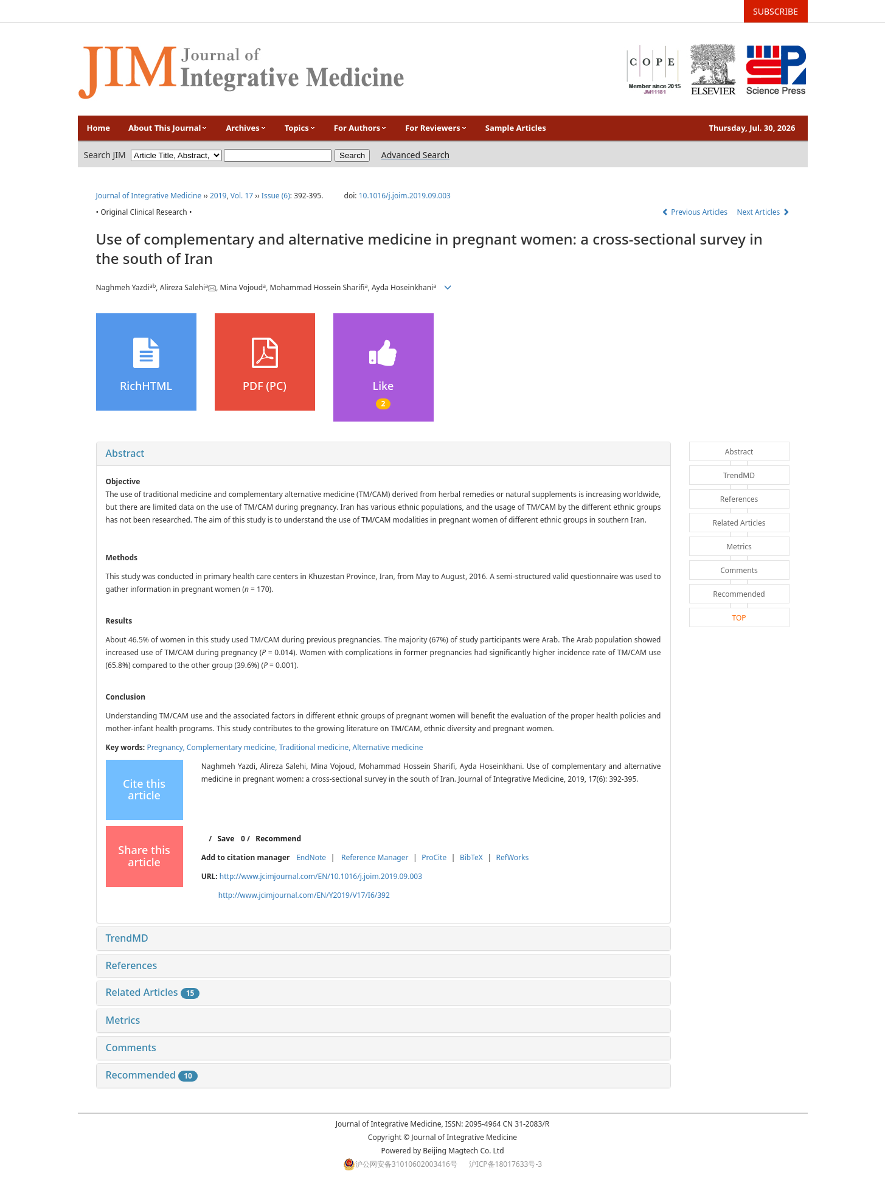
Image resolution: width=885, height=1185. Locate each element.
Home (99, 127)
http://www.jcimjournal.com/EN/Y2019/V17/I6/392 (304, 895)
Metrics (123, 1020)
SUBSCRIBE (775, 11)
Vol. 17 (242, 195)
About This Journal (167, 127)
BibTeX (471, 857)
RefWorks (512, 857)
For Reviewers (436, 127)
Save (225, 838)
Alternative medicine (388, 747)
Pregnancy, (166, 747)
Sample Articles (515, 127)
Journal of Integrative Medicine (149, 195)
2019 (218, 195)
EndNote (311, 857)
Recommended (152, 1075)
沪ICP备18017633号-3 (506, 1164)
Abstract (125, 453)
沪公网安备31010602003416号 (406, 1164)
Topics (300, 127)
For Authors (360, 127)
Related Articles (153, 992)
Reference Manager (375, 857)
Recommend (278, 838)
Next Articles (763, 212)
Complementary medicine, (233, 747)
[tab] (383, 453)
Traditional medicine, (316, 747)
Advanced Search (415, 155)
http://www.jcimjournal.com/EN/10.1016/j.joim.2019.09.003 (321, 876)
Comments (131, 1047)
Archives (246, 127)
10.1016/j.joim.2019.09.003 (405, 195)
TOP (739, 618)
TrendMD (127, 938)
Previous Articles (695, 212)
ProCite (434, 857)
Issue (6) (276, 195)
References (132, 965)
